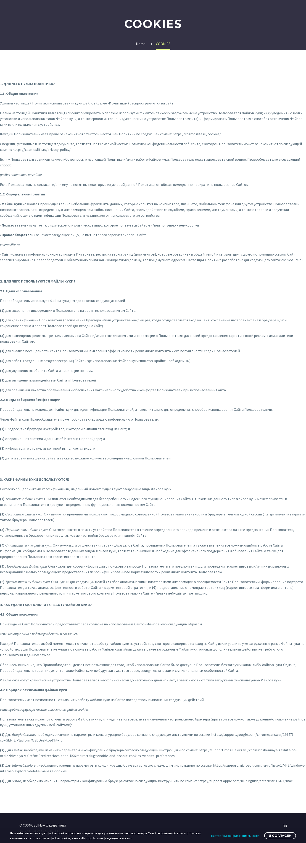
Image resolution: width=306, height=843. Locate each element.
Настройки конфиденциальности (235, 836)
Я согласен (280, 836)
